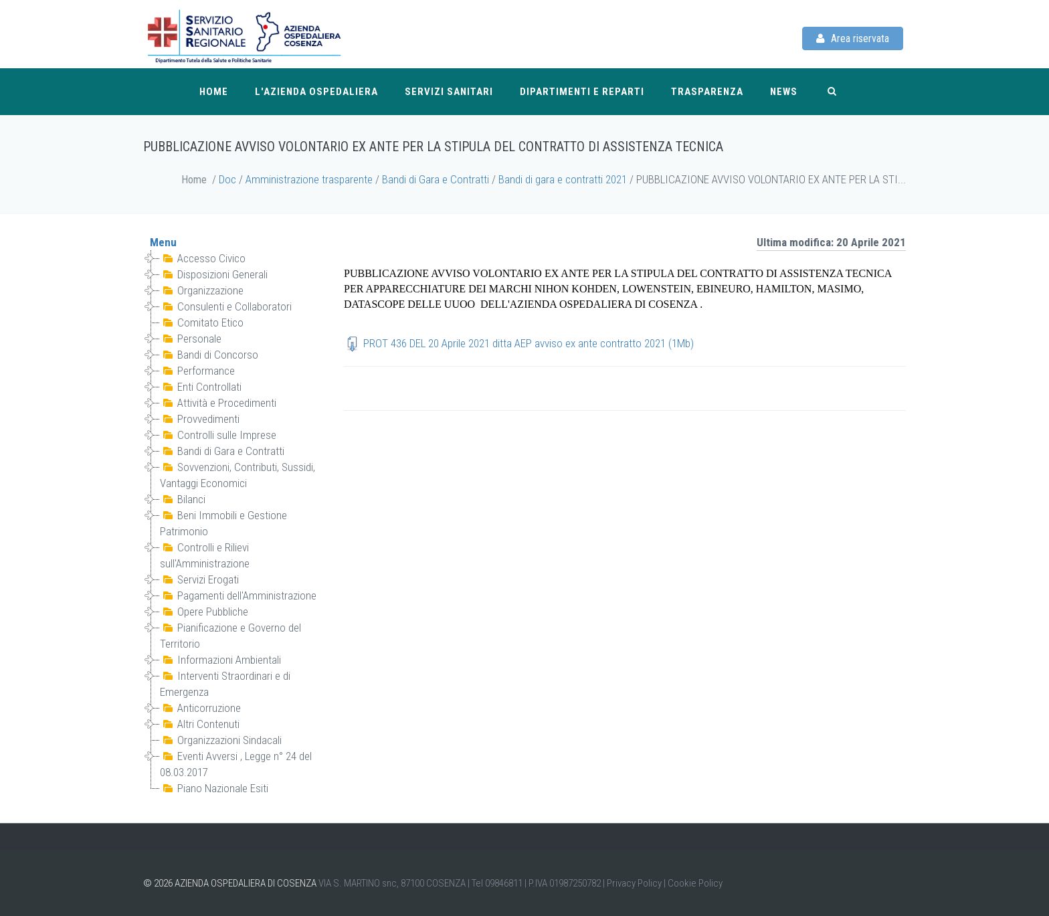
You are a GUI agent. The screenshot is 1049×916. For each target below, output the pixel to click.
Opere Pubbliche (204, 612)
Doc (227, 179)
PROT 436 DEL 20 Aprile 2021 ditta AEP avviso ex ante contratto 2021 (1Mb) (528, 343)
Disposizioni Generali (214, 274)
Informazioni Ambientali (220, 660)
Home (213, 92)
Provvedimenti (200, 419)
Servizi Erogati (199, 579)
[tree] (233, 523)
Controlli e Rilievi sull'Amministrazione (206, 554)
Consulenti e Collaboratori (226, 306)
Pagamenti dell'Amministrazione (238, 595)
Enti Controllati (201, 387)
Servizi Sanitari (449, 92)
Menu (163, 242)
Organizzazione (202, 290)
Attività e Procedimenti (218, 403)
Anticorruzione (200, 708)
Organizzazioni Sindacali (221, 740)
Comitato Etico (202, 322)
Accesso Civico (203, 258)
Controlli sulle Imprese (218, 435)
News (783, 92)
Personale (190, 339)
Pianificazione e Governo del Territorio (232, 635)
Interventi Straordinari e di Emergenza (226, 683)
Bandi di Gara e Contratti (435, 179)
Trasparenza (707, 92)
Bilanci (182, 499)
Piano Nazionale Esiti (214, 788)
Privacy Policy (634, 883)
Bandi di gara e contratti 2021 (562, 179)
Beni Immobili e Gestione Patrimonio (225, 522)
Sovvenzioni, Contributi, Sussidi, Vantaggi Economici (239, 474)
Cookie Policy (695, 883)
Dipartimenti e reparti (582, 92)
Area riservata (852, 38)
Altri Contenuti (200, 724)
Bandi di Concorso (209, 355)
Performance (197, 371)
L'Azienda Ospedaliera (316, 92)
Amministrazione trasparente (309, 179)
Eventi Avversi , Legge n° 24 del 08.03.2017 (237, 763)
